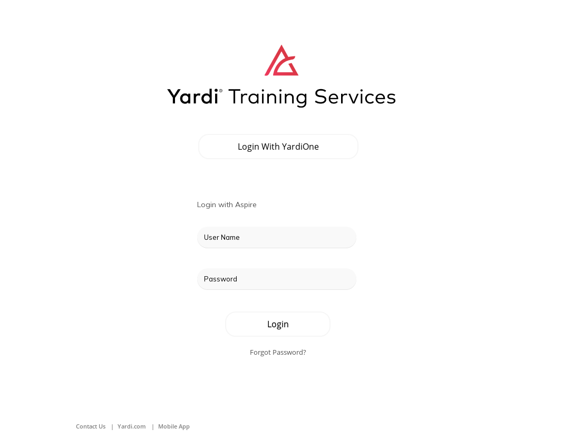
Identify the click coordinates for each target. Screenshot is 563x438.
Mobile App (174, 426)
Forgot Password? (278, 352)
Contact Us (90, 426)
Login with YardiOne (278, 146)
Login (278, 324)
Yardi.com (132, 426)
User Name (222, 237)
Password (220, 279)
